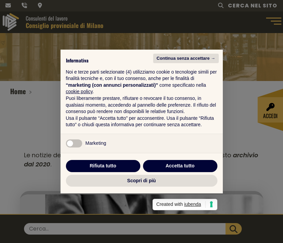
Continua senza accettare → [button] (186, 58)
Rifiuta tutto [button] (103, 165)
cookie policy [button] (79, 91)
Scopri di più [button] (141, 180)
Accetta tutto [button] (180, 165)
